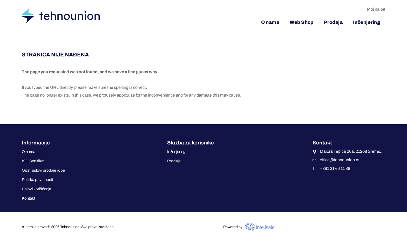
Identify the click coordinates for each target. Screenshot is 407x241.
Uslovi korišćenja (36, 189)
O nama (28, 152)
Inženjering (176, 152)
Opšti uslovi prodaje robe (43, 170)
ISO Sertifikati (33, 161)
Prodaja (174, 161)
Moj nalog (376, 9)
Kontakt (28, 198)
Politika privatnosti (37, 180)
